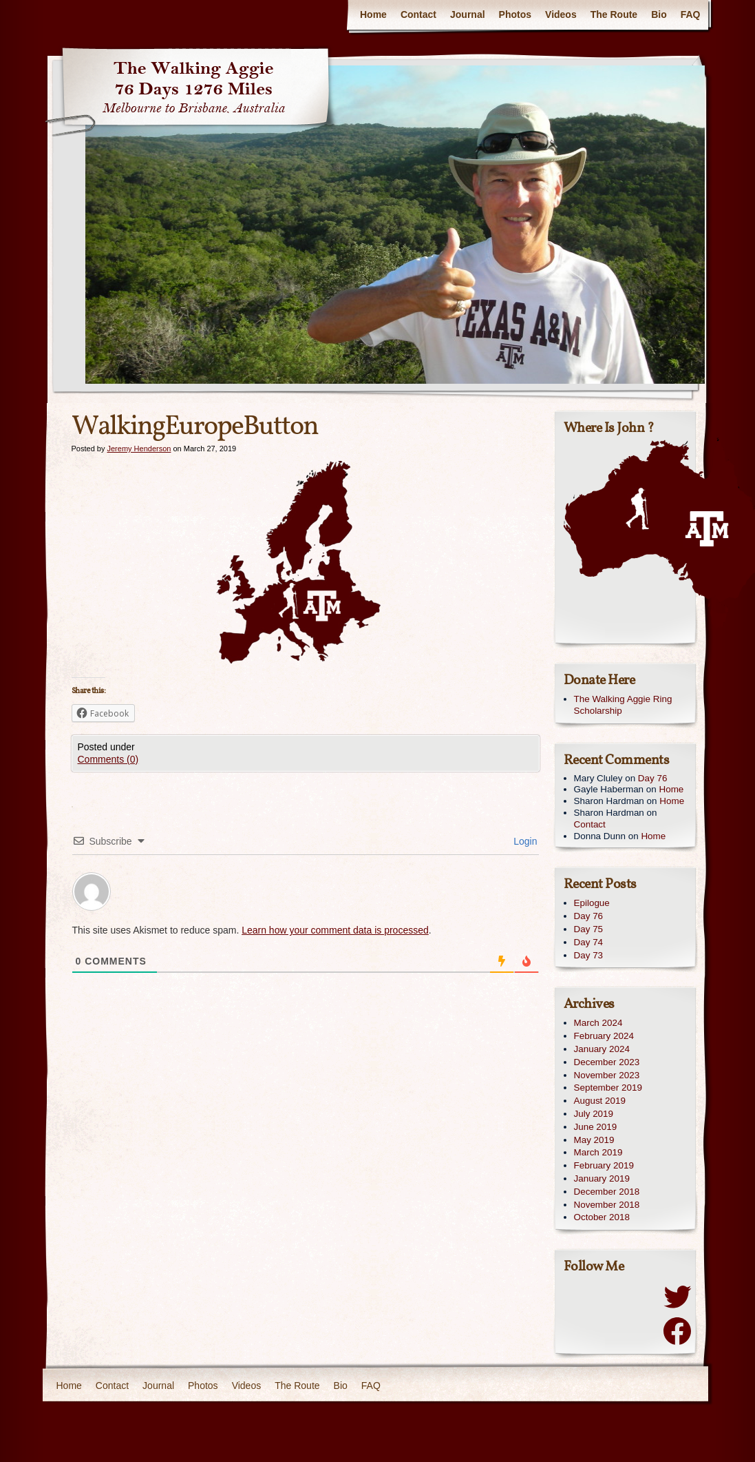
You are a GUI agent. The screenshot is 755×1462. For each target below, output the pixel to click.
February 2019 (604, 1165)
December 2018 (607, 1191)
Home (373, 14)
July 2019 (594, 1114)
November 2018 (607, 1205)
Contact (418, 14)
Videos (561, 14)
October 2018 (602, 1217)
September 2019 (608, 1087)
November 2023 (607, 1075)
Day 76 (653, 778)
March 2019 (598, 1152)
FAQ (691, 14)
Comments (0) (108, 759)
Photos (515, 14)
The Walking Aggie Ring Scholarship (623, 705)
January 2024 (602, 1049)
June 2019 (595, 1127)
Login (524, 841)
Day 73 (589, 955)
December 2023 (607, 1062)
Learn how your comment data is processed (335, 930)
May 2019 (594, 1140)
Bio (659, 14)
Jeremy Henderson (139, 448)
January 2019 (602, 1178)
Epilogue (592, 903)
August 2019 (600, 1100)
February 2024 (604, 1036)
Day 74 (589, 942)
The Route (614, 14)
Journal (467, 14)
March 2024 (598, 1023)
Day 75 (589, 929)
